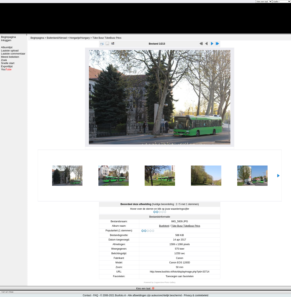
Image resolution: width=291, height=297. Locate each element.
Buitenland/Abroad (57, 37)
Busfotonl (164, 225)
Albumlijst (6, 47)
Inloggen (6, 40)
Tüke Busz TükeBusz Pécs (106, 37)
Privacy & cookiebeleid (196, 295)
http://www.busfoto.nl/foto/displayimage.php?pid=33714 (179, 271)
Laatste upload (10, 50)
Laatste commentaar (13, 53)
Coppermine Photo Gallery (164, 282)
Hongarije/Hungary (80, 37)
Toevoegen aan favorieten (180, 276)
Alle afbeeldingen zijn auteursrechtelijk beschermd (155, 295)
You (6, 69)
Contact (87, 295)
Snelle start (7, 63)
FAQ (95, 295)
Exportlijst (7, 66)
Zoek (4, 60)
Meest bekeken (10, 56)
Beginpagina (8, 36)
